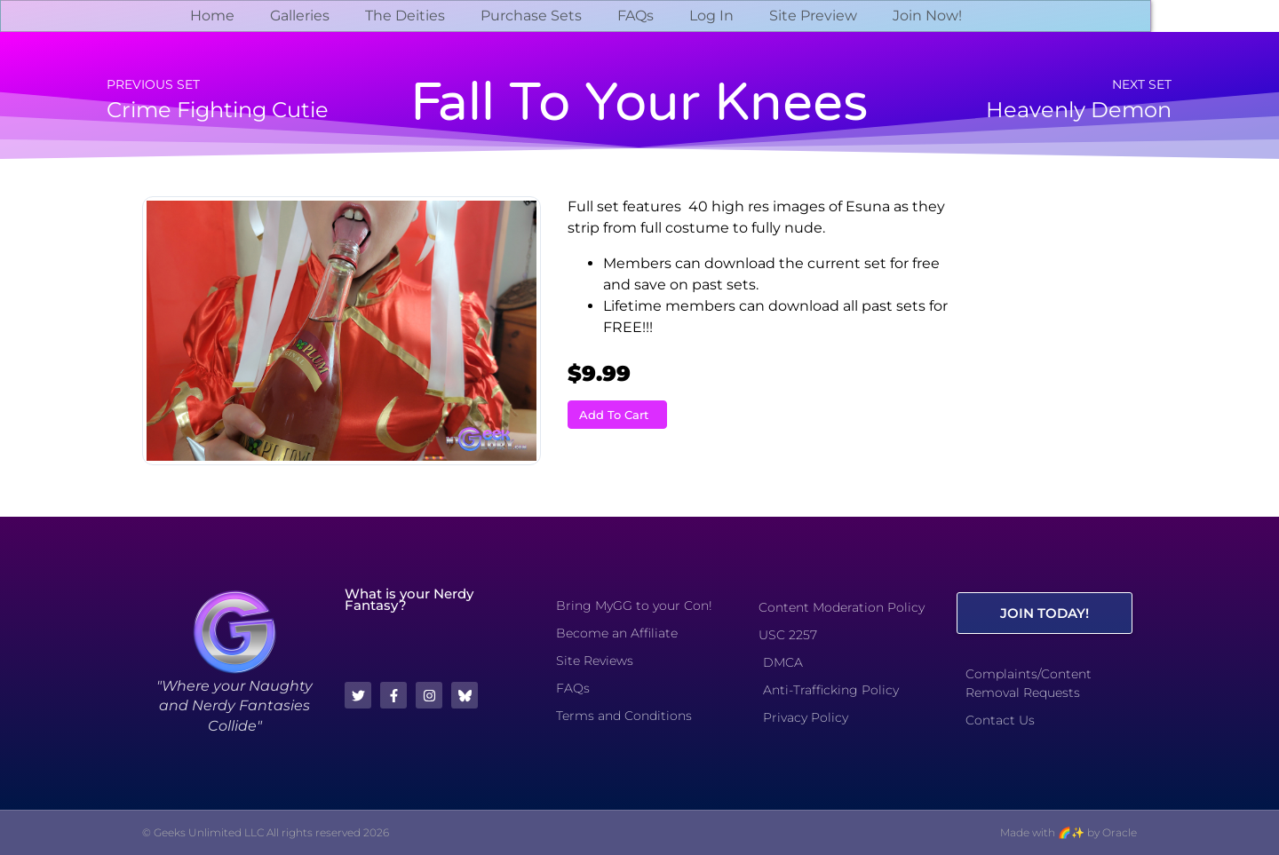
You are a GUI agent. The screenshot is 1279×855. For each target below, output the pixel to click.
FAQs (635, 15)
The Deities (405, 15)
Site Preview (813, 15)
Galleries (300, 15)
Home (212, 15)
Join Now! (927, 15)
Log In (711, 15)
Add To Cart (613, 415)
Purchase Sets (531, 15)
